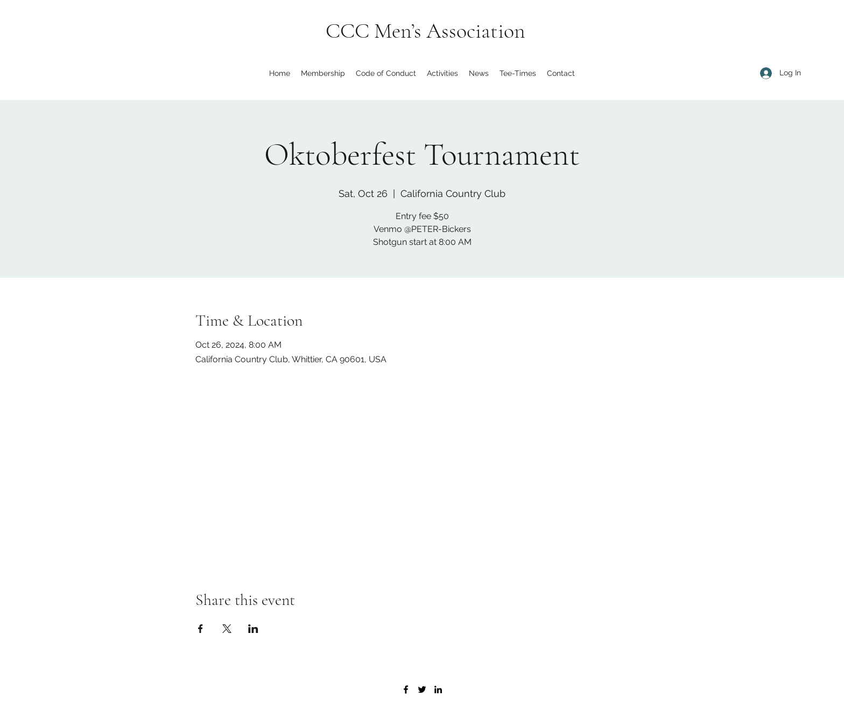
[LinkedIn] (438, 689)
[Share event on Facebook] (200, 628)
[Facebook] (405, 689)
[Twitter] (422, 689)
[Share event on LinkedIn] (253, 628)
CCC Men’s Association (425, 31)
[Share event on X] (227, 628)
